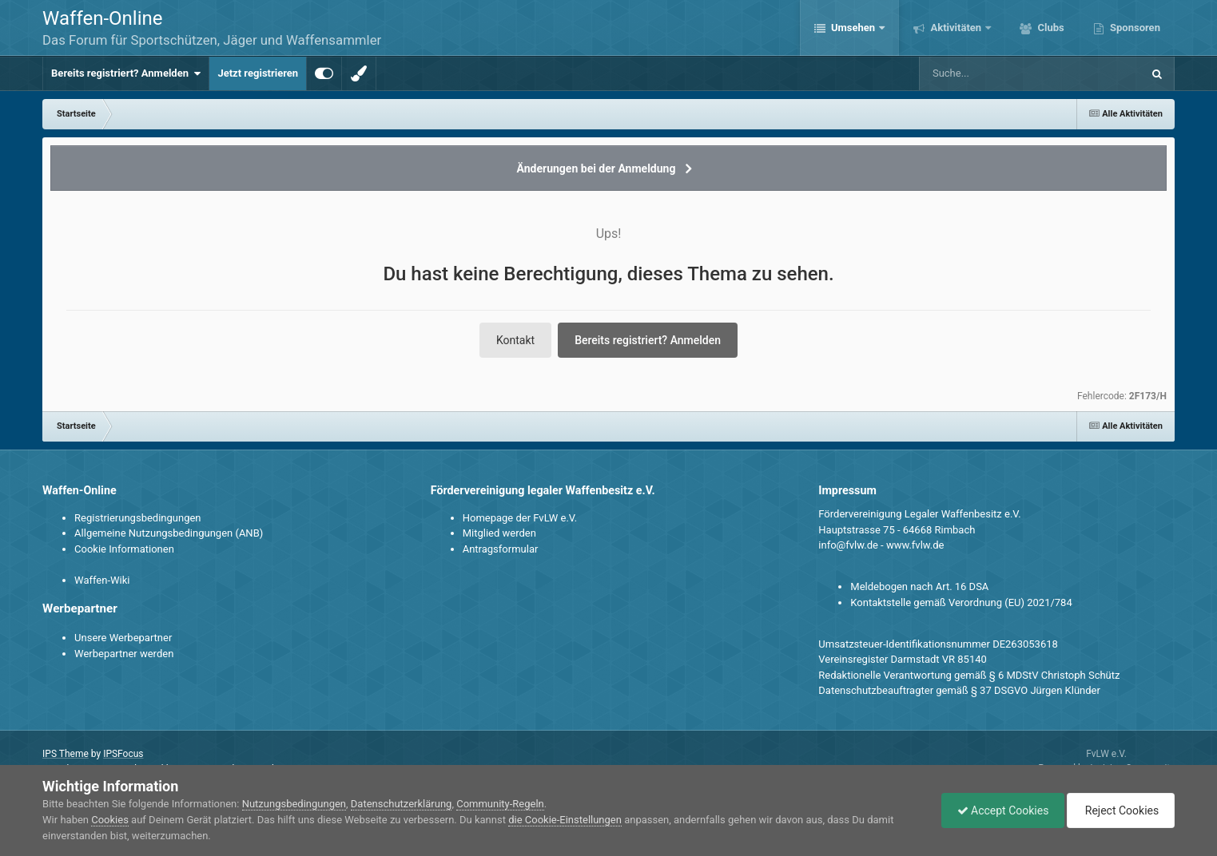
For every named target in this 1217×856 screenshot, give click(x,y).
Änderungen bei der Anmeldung (596, 168)
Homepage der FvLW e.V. (520, 518)
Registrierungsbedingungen (137, 518)
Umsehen (853, 28)
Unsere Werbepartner (123, 638)
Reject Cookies (1119, 810)
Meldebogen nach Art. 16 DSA (919, 586)
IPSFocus (123, 753)
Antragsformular (501, 549)
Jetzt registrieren (257, 73)
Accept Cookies (999, 810)
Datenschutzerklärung (401, 804)
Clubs (1049, 28)
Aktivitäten (956, 28)
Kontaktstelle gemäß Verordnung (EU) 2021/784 (961, 602)
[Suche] (1000, 73)
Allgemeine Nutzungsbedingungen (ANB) (168, 533)
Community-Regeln (500, 804)
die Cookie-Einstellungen (565, 820)
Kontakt (515, 340)
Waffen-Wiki (101, 580)
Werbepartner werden (123, 654)
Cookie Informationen (124, 549)
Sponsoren (1134, 28)
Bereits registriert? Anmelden (126, 73)
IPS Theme (65, 753)
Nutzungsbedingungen (294, 804)
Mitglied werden (499, 533)
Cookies (110, 820)
